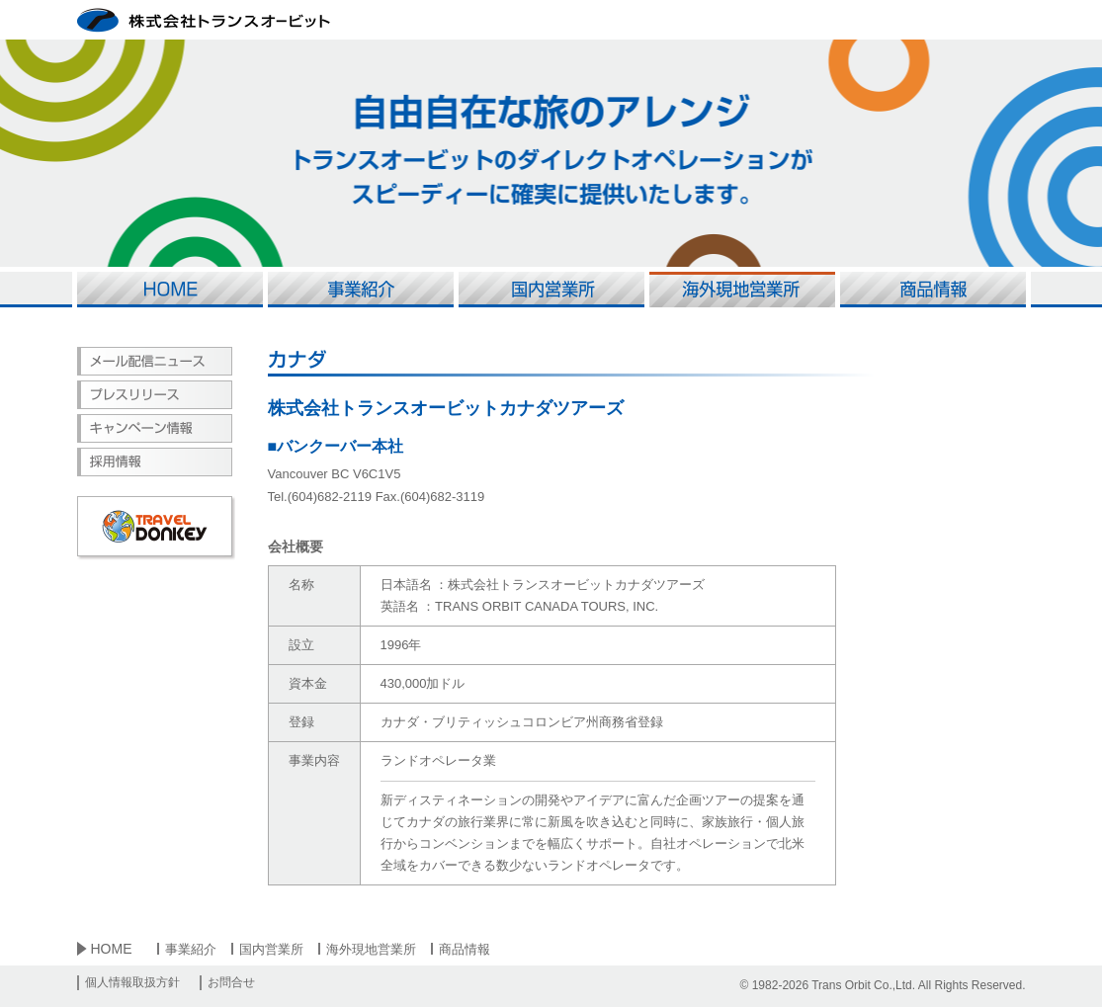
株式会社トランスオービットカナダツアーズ (446, 408)
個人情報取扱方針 (132, 982)
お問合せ (231, 982)
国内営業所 (271, 949)
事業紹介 (190, 949)
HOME (111, 949)
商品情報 (464, 949)
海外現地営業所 (371, 949)
